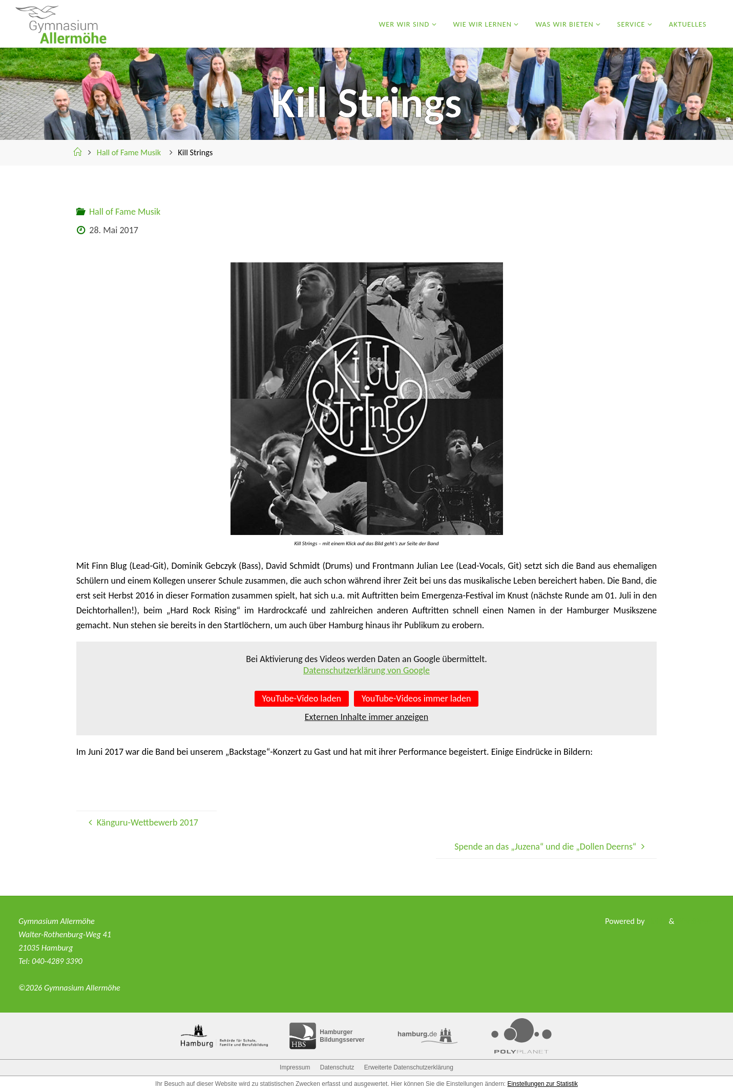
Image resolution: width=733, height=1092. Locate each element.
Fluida (656, 921)
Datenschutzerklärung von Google (366, 670)
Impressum (295, 1067)
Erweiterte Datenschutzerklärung (408, 1067)
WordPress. (695, 921)
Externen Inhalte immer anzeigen (367, 717)
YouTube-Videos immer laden (416, 698)
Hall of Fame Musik (129, 152)
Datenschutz (337, 1067)
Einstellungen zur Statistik (543, 1083)
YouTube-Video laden (301, 698)
